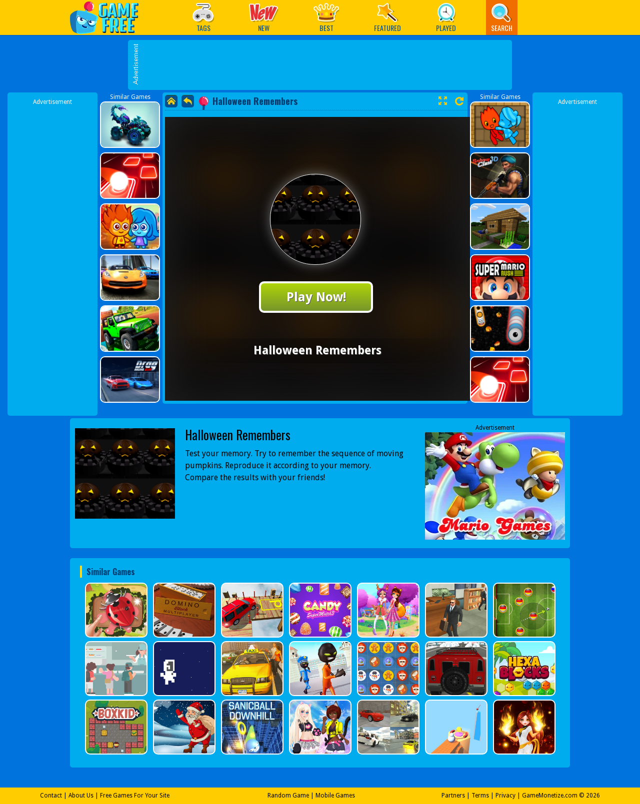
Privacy (506, 795)
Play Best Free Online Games (109, 17)
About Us (81, 795)
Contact (51, 795)
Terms (480, 795)
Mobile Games (335, 795)
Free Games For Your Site (135, 795)
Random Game (288, 795)
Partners (453, 795)
